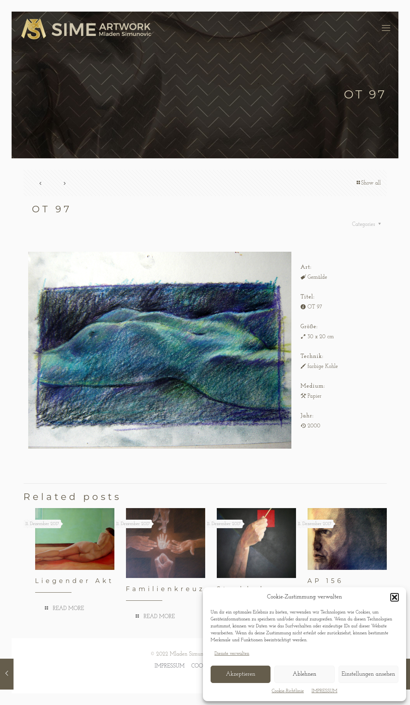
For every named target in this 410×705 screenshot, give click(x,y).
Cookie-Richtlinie (288, 691)
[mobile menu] (386, 29)
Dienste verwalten (231, 653)
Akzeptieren (240, 674)
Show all (368, 183)
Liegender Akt (74, 581)
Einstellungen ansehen (368, 674)
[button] (394, 597)
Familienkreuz (165, 589)
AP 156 (326, 581)
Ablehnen (304, 674)
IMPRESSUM (324, 691)
